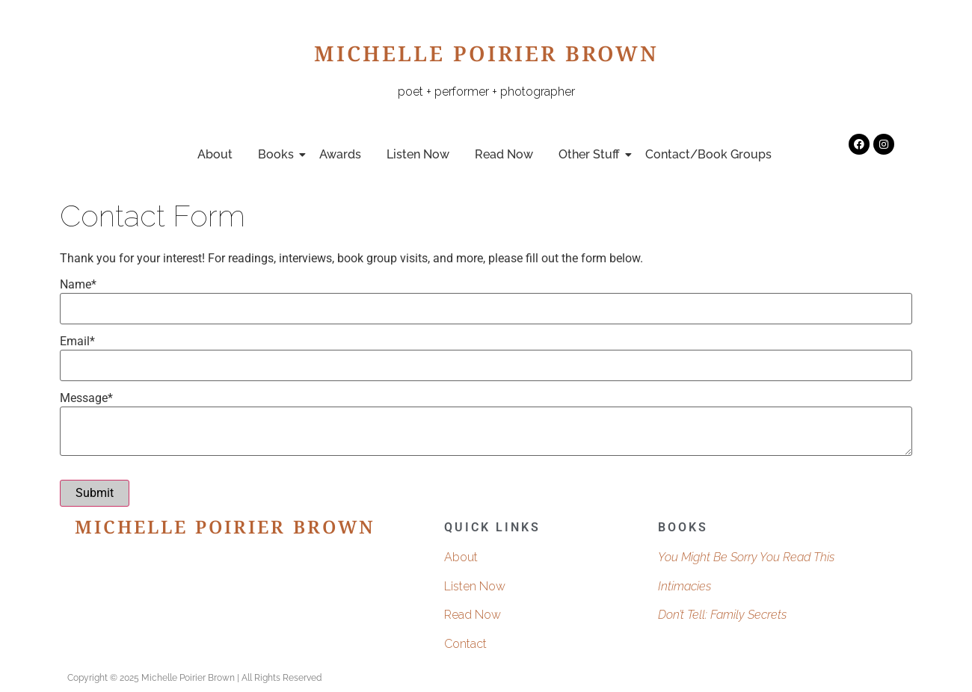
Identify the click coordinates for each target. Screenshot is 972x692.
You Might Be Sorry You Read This (746, 557)
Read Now (504, 154)
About (215, 154)
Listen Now (418, 154)
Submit (95, 493)
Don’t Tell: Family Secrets (722, 615)
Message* (86, 398)
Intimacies (684, 586)
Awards (340, 154)
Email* (77, 341)
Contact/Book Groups (708, 154)
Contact (465, 644)
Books (278, 154)
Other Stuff (592, 154)
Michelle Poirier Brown (486, 57)
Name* (78, 285)
